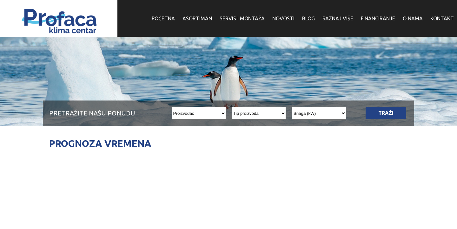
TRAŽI (386, 113)
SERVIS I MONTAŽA (242, 18)
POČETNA (163, 18)
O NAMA (413, 18)
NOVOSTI (283, 18)
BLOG (308, 18)
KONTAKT (442, 18)
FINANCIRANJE (378, 18)
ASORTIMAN (197, 18)
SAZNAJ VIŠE (337, 18)
